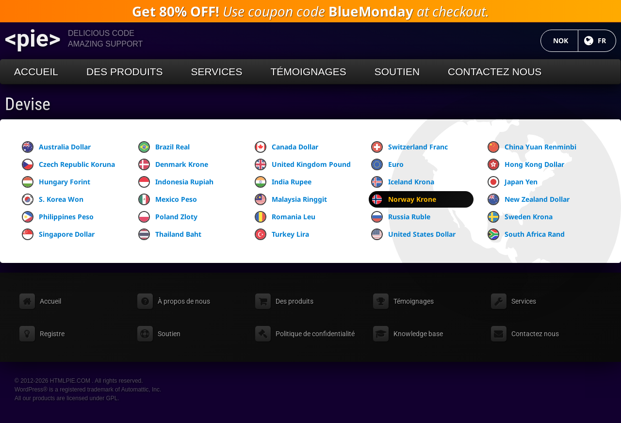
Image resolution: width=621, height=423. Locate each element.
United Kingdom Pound (303, 164)
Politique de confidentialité (315, 334)
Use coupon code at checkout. (310, 11)
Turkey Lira (282, 234)
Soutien (397, 71)
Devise (27, 104)
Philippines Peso (58, 217)
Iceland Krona (402, 182)
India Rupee (283, 182)
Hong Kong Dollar (526, 164)
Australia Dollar (56, 147)
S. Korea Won (52, 199)
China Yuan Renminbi (532, 147)
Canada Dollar (286, 147)
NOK (565, 40)
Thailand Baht (169, 234)
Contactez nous (494, 71)
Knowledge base (418, 334)
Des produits (124, 71)
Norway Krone (403, 199)
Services (217, 71)
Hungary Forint (56, 182)
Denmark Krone (173, 164)
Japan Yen (513, 182)
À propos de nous (184, 301)
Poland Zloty (167, 217)
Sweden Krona (520, 217)
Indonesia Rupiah (175, 182)
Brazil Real (164, 147)
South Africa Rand (526, 234)
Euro (387, 164)
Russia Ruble (400, 217)
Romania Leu (285, 217)
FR (607, 40)
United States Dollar (413, 234)
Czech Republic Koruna (68, 164)
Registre (52, 334)
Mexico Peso (167, 199)
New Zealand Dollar (529, 199)
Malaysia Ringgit (291, 199)
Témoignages (308, 71)
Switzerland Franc (409, 147)
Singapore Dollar (58, 234)
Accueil (36, 71)
